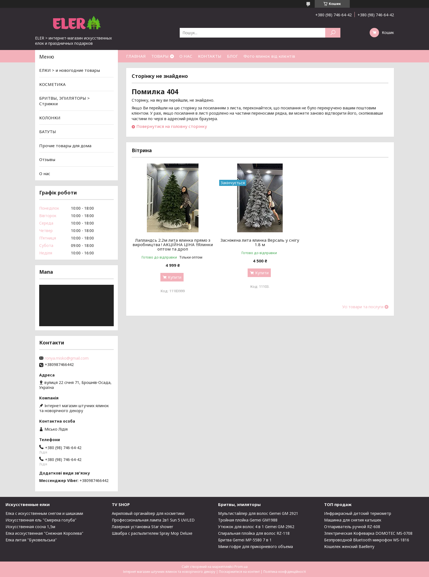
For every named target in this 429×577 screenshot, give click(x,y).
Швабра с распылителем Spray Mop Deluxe (152, 533)
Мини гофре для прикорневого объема (255, 546)
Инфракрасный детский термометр (357, 513)
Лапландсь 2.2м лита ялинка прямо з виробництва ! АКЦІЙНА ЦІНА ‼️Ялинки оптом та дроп (173, 244)
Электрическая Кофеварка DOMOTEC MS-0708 (368, 533)
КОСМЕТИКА (52, 84)
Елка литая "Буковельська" (31, 539)
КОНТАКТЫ (209, 56)
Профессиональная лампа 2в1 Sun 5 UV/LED (153, 520)
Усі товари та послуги (362, 306)
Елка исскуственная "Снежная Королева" (44, 533)
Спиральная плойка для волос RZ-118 (254, 533)
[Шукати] (332, 33)
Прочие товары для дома (65, 145)
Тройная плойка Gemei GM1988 (247, 520)
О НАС (185, 56)
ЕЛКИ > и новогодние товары (69, 70)
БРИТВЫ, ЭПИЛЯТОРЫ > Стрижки (64, 100)
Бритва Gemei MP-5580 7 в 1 (245, 539)
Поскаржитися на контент (239, 571)
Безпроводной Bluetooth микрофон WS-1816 (366, 539)
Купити (174, 277)
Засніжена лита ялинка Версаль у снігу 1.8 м (260, 242)
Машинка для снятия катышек (352, 520)
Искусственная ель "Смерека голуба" (41, 520)
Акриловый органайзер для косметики (148, 513)
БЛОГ (232, 56)
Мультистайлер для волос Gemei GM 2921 (258, 513)
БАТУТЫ (47, 131)
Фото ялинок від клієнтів (269, 56)
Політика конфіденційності (284, 571)
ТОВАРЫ (160, 56)
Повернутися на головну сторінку (171, 126)
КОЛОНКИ (49, 117)
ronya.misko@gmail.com (67, 358)
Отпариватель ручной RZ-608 (352, 526)
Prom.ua (241, 566)
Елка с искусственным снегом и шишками (44, 513)
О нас (44, 173)
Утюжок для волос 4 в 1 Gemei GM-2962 (256, 526)
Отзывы (47, 159)
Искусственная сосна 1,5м (30, 526)
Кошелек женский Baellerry (349, 546)
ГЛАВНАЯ (136, 56)
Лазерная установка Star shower (142, 526)
